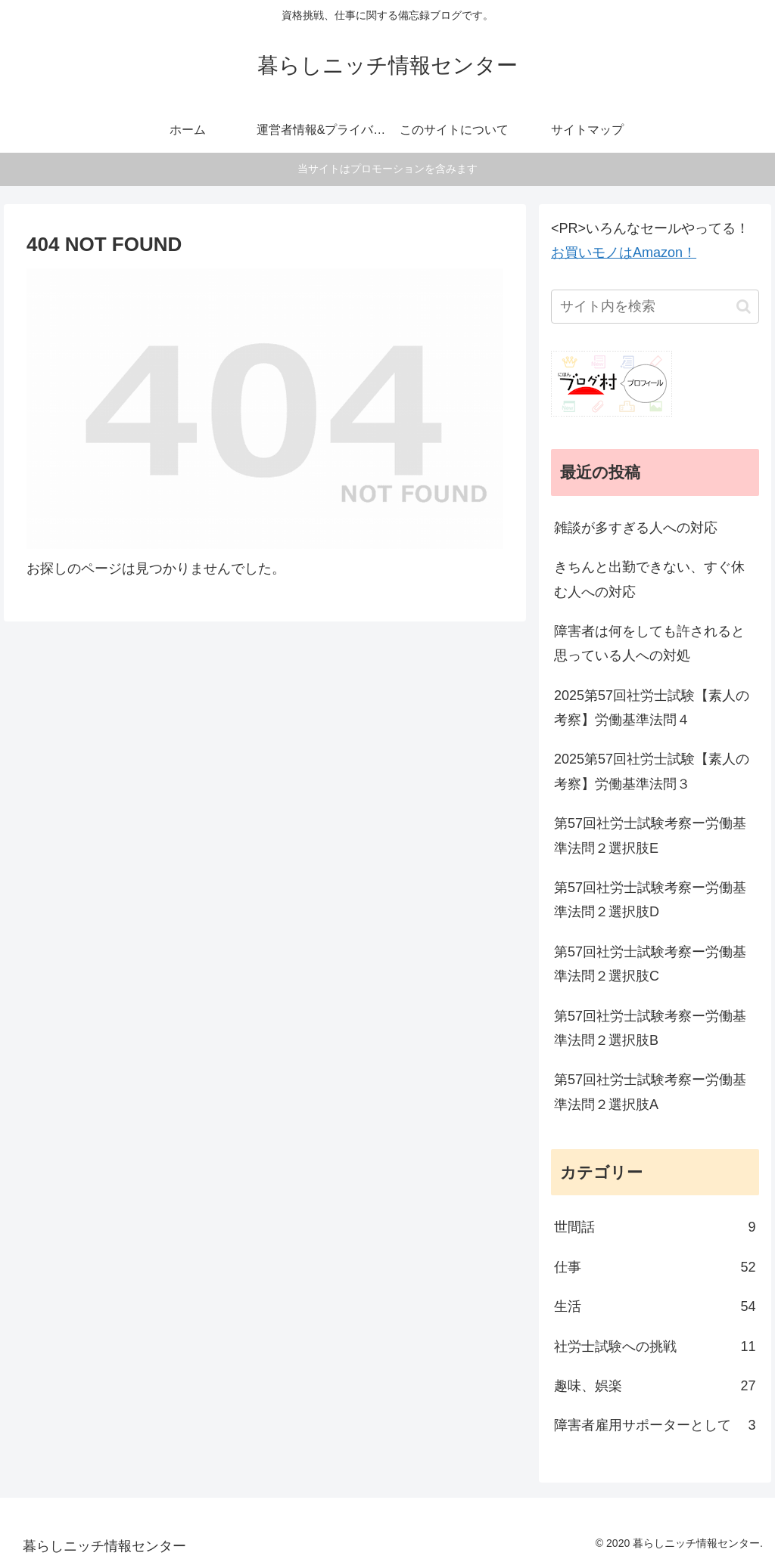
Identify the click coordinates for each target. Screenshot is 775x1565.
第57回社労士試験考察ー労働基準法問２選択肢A (650, 1091)
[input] (654, 307)
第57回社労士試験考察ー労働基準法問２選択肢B (650, 1028)
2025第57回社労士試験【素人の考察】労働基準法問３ (651, 771)
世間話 (654, 1227)
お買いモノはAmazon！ (623, 252)
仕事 (654, 1267)
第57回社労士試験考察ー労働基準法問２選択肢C (650, 964)
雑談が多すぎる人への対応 (635, 527)
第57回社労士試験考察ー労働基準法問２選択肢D (650, 899)
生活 (654, 1306)
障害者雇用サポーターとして (654, 1425)
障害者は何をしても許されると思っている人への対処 (649, 643)
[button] (743, 306)
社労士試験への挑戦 (654, 1346)
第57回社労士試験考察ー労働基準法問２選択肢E (650, 835)
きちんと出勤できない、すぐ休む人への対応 (649, 579)
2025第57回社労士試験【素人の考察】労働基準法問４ (651, 707)
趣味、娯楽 (654, 1386)
